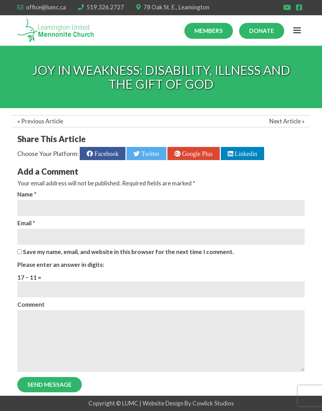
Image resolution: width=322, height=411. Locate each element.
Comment (31, 304)
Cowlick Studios (213, 403)
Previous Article (42, 121)
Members (208, 30)
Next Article (285, 121)
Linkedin (245, 153)
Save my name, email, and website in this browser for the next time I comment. (128, 251)
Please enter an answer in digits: (60, 264)
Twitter (149, 153)
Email (26, 223)
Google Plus (197, 153)
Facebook (106, 153)
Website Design (162, 403)
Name (26, 194)
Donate (261, 30)
